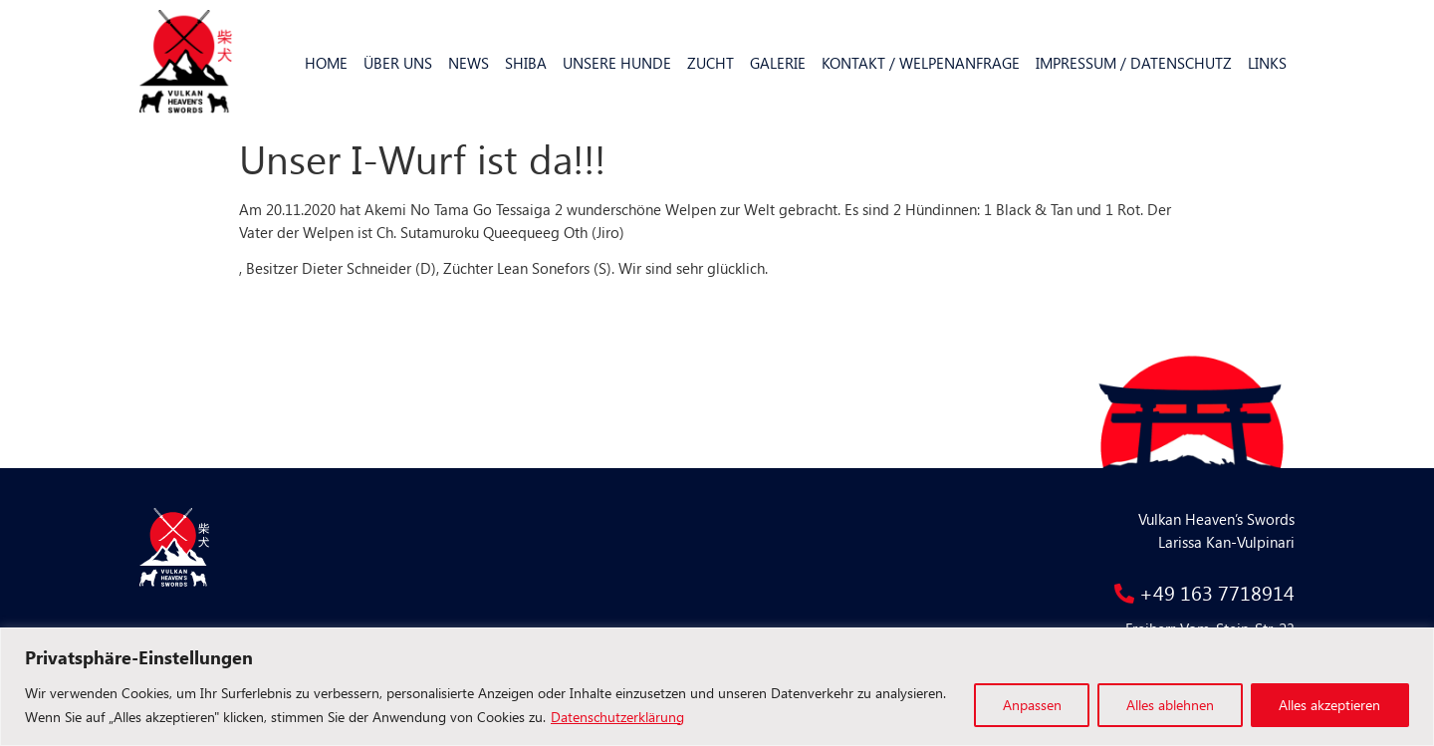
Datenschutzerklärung (617, 716)
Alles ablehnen (1169, 704)
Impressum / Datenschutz (1134, 63)
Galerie (778, 63)
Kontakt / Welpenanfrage (921, 63)
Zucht (710, 63)
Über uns (397, 63)
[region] (717, 686)
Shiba (526, 63)
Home (326, 63)
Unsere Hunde (617, 63)
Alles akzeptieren (1329, 704)
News (468, 63)
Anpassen (1030, 704)
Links (1267, 63)
